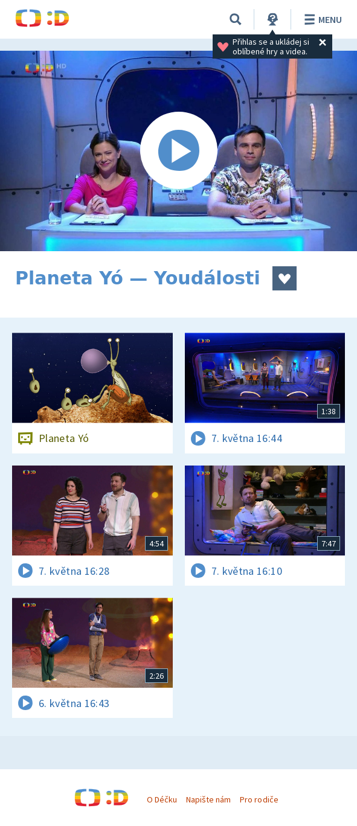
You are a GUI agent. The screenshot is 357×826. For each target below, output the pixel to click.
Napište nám (208, 799)
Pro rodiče (259, 799)
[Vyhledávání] (235, 19)
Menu (321, 19)
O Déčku (162, 799)
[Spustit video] (178, 151)
